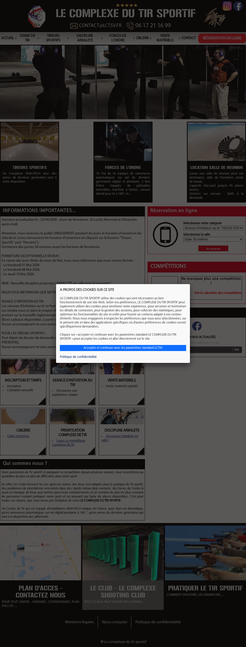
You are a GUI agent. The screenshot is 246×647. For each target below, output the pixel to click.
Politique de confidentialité (78, 357)
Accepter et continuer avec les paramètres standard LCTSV (123, 348)
